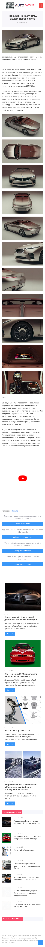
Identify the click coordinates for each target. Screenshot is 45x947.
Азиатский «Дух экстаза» (17, 730)
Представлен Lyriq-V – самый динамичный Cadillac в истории (21, 618)
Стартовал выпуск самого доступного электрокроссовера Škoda (27, 866)
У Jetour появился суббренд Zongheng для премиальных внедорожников (25, 893)
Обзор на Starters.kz (22, 564)
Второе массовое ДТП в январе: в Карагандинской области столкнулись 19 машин (21, 787)
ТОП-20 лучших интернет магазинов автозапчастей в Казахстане (20, 6)
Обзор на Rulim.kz (22, 524)
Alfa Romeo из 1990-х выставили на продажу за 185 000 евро (21, 675)
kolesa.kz (14, 511)
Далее (10, 634)
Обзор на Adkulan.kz (22, 551)
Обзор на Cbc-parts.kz (22, 537)
